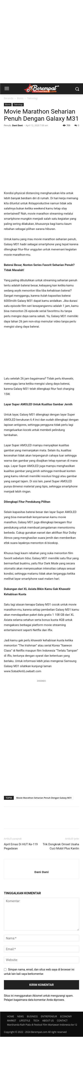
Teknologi (32, 98)
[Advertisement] (41, 41)
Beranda (8, 98)
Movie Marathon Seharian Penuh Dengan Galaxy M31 (44, 847)
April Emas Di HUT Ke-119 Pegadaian (21, 896)
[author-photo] (41, 915)
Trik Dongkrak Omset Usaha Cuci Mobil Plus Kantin (61, 896)
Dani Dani (17, 125)
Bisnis (20, 98)
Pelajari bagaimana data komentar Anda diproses (34, 1050)
